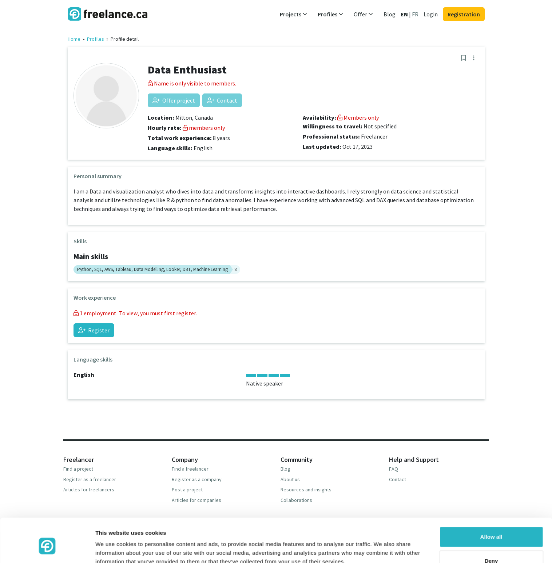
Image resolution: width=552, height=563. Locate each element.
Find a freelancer (190, 469)
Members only (358, 117)
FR (415, 14)
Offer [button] (363, 14)
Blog (390, 14)
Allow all (491, 504)
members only (204, 127)
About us (290, 479)
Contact (222, 100)
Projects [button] (293, 14)
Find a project (78, 469)
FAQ (393, 469)
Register (94, 330)
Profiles (95, 39)
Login (431, 14)
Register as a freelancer (89, 479)
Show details (112, 549)
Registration (464, 14)
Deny (491, 527)
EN (404, 14)
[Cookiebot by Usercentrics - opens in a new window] (47, 548)
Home (74, 39)
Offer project (173, 100)
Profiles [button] (330, 14)
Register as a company (197, 479)
